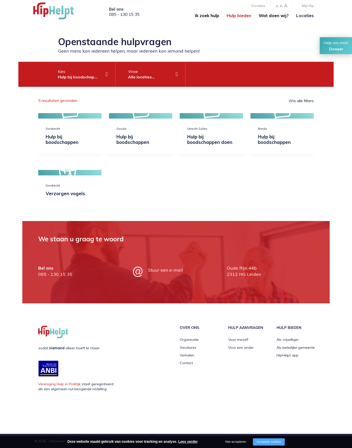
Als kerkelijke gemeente (296, 347)
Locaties (305, 15)
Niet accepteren (235, 442)
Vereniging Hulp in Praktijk (59, 384)
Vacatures (188, 347)
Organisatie (189, 339)
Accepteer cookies (269, 442)
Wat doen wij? (274, 15)
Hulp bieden (239, 15)
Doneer (336, 48)
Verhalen (187, 355)
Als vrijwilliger (288, 339)
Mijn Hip (308, 6)
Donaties (258, 6)
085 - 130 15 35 (124, 14)
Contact (186, 363)
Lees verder (188, 442)
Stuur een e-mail (165, 270)
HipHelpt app (287, 355)
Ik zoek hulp (207, 15)
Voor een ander (241, 347)
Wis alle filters (301, 100)
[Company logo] (58, 12)
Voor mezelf (238, 339)
